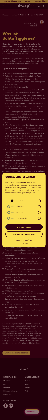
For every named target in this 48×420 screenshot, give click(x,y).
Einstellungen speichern (24, 235)
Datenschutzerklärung (24, 240)
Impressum (24, 243)
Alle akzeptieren (24, 227)
